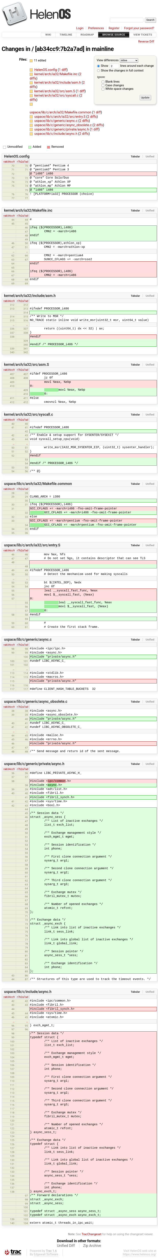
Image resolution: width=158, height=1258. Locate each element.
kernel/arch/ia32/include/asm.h (58, 82)
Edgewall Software (46, 1254)
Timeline (66, 34)
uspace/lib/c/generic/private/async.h (62, 129)
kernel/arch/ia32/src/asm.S (55, 91)
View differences (108, 60)
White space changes (119, 89)
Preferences (96, 28)
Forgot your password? (139, 28)
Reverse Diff (146, 41)
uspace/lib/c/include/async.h (56, 134)
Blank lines (112, 81)
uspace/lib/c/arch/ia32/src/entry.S (60, 117)
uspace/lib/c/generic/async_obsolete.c (63, 125)
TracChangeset (91, 1234)
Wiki (48, 34)
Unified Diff (66, 1246)
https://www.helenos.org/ (139, 1254)
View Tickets (143, 34)
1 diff (62, 70)
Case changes (114, 85)
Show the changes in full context (120, 70)
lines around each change (131, 66)
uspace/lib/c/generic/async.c (56, 121)
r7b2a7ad (22, 161)
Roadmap (87, 34)
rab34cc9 (9, 161)
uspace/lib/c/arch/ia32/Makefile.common (61, 112)
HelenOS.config (46, 70)
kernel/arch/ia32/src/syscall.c (56, 95)
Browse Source (113, 34)
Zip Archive (92, 1246)
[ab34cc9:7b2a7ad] (59, 48)
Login (80, 28)
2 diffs (92, 117)
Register (114, 28)
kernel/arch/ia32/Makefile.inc (56, 74)
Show (102, 66)
